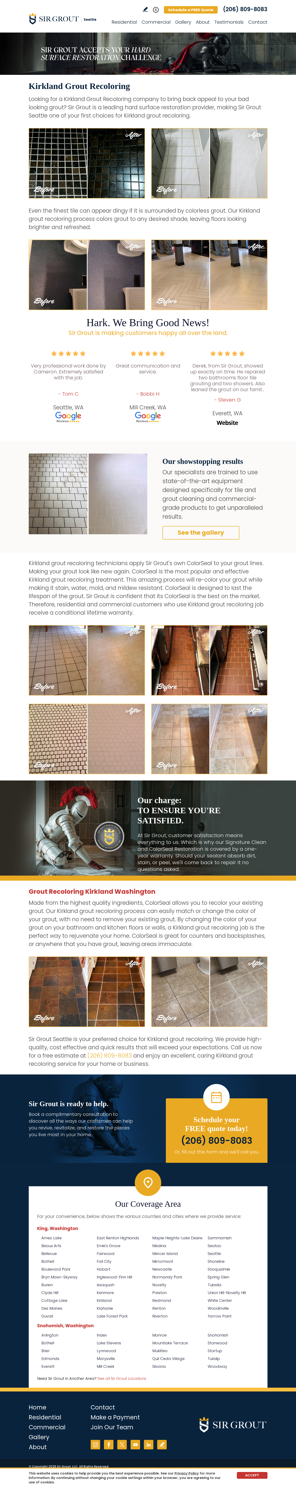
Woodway (217, 1366)
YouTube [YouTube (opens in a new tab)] (135, 1444)
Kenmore (105, 1292)
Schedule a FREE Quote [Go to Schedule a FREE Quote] (190, 9)
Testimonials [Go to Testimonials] (229, 22)
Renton (159, 1308)
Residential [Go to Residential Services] (124, 22)
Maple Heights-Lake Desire (177, 1238)
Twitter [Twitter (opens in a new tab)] (122, 1444)
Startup (215, 1350)
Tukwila (214, 1284)
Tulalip (214, 1358)
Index (102, 1335)
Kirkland (104, 1300)
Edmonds (50, 1358)
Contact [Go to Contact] (257, 22)
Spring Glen (218, 1277)
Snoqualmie (219, 1269)
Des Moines (51, 1308)
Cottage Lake (54, 1300)
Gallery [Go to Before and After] (183, 22)
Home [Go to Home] (37, 1407)
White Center (220, 1300)
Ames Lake (51, 1238)
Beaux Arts (51, 1245)
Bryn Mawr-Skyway (59, 1277)
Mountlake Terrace (170, 1343)
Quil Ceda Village (168, 1358)
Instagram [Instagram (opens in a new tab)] (95, 1444)
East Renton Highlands (118, 1238)
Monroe (159, 1335)
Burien (47, 1284)
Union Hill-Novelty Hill (227, 1292)
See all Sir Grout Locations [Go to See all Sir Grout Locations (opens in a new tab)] (122, 1378)
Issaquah (105, 1284)
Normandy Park (167, 1277)
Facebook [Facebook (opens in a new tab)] (108, 1444)
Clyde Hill (49, 1292)
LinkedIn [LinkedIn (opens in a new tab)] (148, 1444)
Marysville (106, 1358)
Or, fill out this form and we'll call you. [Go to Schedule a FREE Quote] (216, 1152)
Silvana (159, 1366)
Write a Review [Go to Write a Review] (145, 9)
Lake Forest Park (112, 1316)
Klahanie (105, 1308)
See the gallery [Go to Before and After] (201, 533)
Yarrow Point (220, 1316)
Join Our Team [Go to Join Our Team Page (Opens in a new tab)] (112, 1427)
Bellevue (49, 1253)
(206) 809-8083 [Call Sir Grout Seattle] (245, 9)
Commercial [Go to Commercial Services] (156, 22)
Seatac (214, 1245)
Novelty (159, 1284)
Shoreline (216, 1261)
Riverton (160, 1316)
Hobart (103, 1269)
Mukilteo (160, 1350)
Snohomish (218, 1335)
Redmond (161, 1300)
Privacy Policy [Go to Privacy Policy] (187, 1473)
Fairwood (106, 1253)
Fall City (104, 1261)
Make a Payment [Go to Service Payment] (115, 1417)
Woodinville (218, 1308)
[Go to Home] (67, 18)
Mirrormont (162, 1261)
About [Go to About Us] (203, 22)
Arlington (49, 1335)
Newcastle (162, 1269)
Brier (45, 1350)
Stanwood (217, 1343)
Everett (48, 1366)
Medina (159, 1245)
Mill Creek (105, 1366)
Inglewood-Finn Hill (114, 1277)
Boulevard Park (55, 1269)
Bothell (47, 1261)
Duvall (47, 1316)
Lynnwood (106, 1350)
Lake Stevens (109, 1343)
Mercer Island (165, 1253)
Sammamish (220, 1238)
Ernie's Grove (108, 1245)
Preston (159, 1292)
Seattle (214, 1253)
